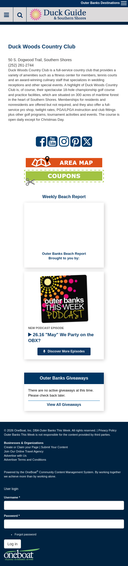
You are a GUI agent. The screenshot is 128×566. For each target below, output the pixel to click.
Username (12, 497)
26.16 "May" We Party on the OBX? (61, 337)
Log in (12, 544)
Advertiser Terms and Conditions (25, 459)
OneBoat (32, 472)
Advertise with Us (15, 455)
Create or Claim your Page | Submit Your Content (36, 447)
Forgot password (25, 534)
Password (12, 515)
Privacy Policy (107, 430)
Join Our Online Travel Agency (24, 451)
